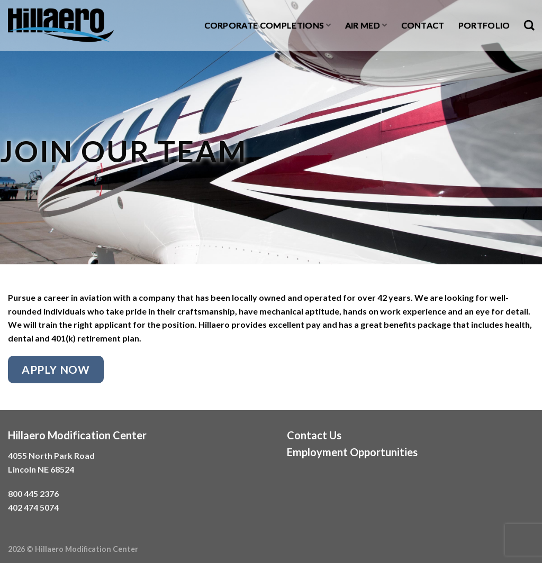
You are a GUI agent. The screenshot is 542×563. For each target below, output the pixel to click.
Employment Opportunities (352, 452)
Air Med (366, 25)
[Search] (529, 25)
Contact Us (314, 435)
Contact (423, 25)
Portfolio (484, 25)
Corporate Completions (267, 25)
